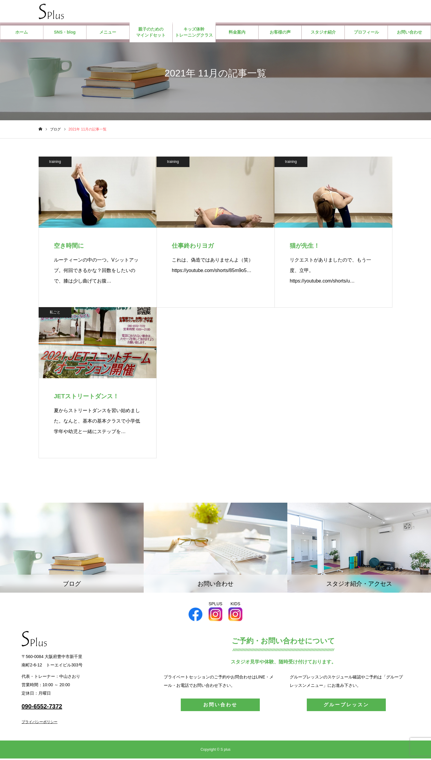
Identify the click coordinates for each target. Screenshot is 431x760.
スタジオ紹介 (323, 33)
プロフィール (366, 33)
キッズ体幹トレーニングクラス (194, 33)
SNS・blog (64, 33)
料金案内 (237, 33)
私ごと (55, 313)
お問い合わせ (409, 33)
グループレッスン (346, 706)
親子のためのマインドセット (151, 33)
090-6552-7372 (42, 708)
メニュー (107, 33)
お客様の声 (280, 33)
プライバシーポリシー (39, 723)
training (55, 163)
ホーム (21, 33)
